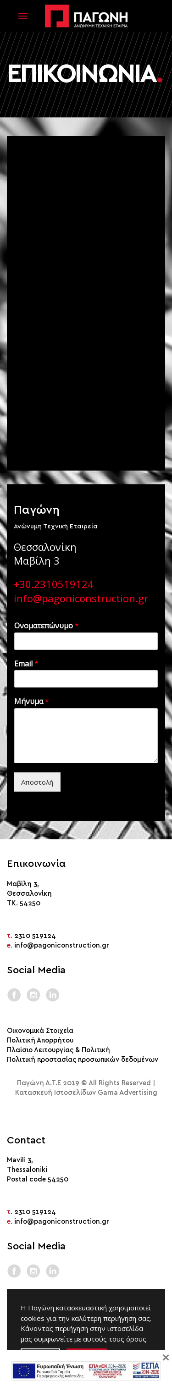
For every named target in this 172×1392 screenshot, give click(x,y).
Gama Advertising (127, 1092)
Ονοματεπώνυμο (46, 626)
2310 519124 (35, 935)
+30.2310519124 (54, 584)
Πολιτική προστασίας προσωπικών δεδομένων (82, 1059)
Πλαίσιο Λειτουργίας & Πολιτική (58, 1050)
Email (26, 664)
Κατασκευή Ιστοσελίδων (55, 1092)
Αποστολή (37, 782)
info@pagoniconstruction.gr (81, 598)
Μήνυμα (31, 701)
